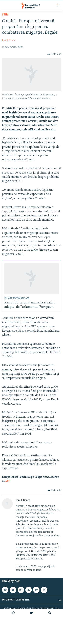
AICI (7, 481)
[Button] (54, 54)
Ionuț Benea (9, 40)
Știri (5, 14)
